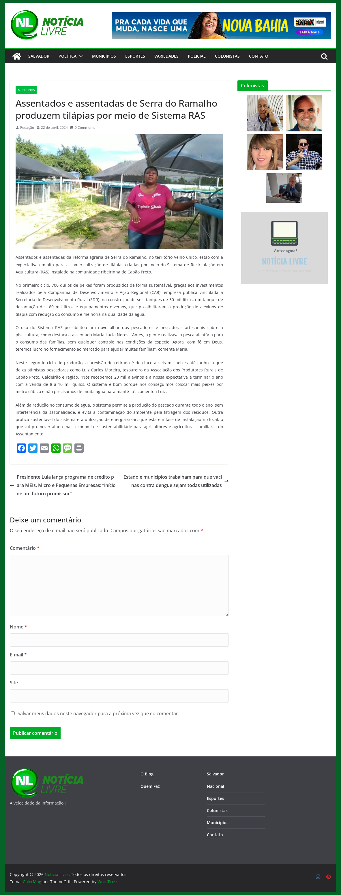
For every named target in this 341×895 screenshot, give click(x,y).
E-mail (18, 655)
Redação (27, 127)
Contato (215, 834)
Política (67, 56)
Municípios (104, 56)
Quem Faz (150, 786)
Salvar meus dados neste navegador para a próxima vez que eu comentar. (98, 713)
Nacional (215, 786)
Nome (18, 627)
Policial (197, 56)
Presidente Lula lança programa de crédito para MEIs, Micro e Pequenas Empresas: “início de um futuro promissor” (63, 485)
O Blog (146, 774)
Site (14, 682)
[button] (79, 56)
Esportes (135, 56)
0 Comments (82, 127)
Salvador (38, 56)
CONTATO (258, 56)
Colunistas (227, 56)
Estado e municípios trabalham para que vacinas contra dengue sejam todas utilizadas (176, 481)
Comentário (25, 548)
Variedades (166, 56)
